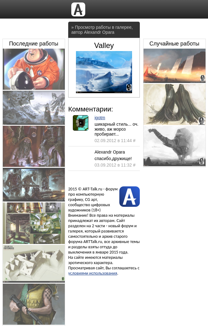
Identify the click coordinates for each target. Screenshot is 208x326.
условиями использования (92, 273)
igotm (100, 117)
